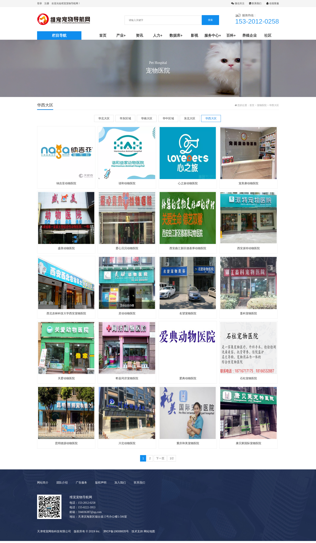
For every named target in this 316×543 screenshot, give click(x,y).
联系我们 (255, 3)
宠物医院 (262, 105)
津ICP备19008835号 (116, 533)
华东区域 (125, 118)
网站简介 (42, 484)
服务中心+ (212, 35)
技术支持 (137, 533)
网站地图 (149, 533)
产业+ (121, 35)
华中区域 (168, 118)
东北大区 (189, 118)
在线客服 (272, 3)
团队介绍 (62, 484)
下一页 (160, 460)
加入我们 (120, 484)
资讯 (139, 35)
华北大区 (104, 118)
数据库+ (176, 35)
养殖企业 (249, 35)
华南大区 (146, 118)
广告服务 (81, 484)
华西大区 (274, 105)
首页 (102, 35)
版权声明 (100, 484)
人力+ (157, 35)
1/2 (172, 460)
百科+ (231, 35)
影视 (194, 35)
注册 (46, 3)
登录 (39, 3)
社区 (267, 35)
